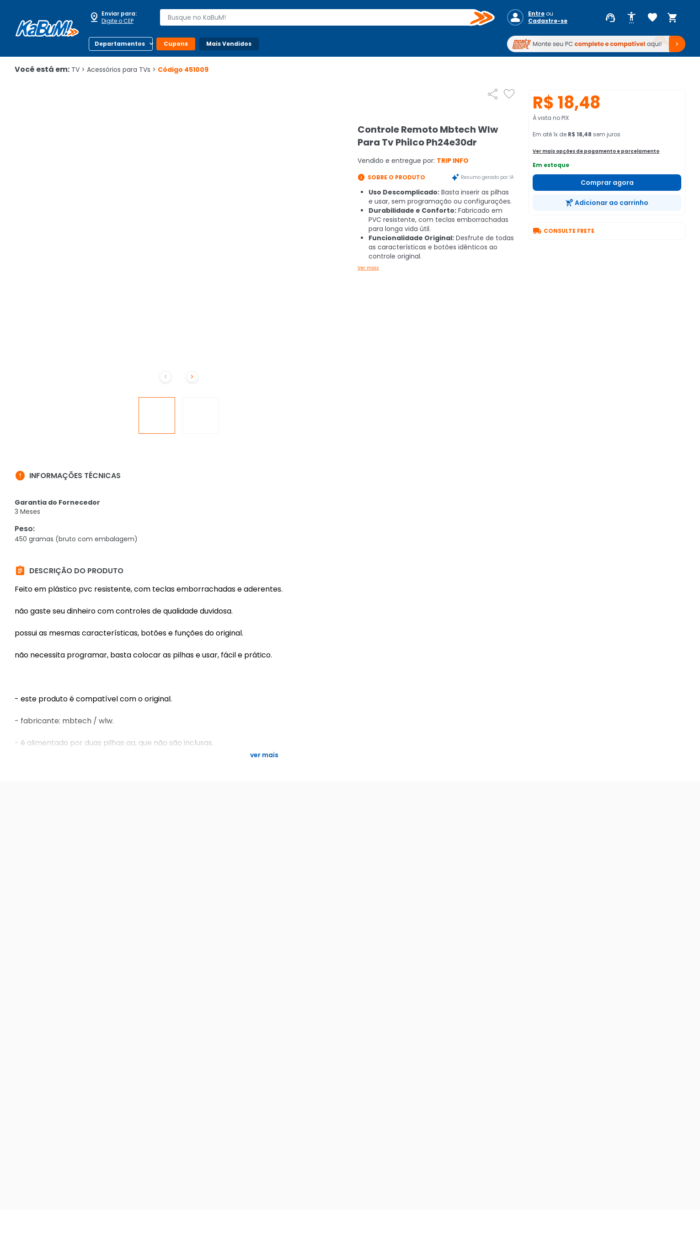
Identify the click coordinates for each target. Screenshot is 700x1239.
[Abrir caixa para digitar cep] (118, 17)
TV (78, 69)
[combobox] (320, 17)
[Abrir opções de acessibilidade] (631, 18)
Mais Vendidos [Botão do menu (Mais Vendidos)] (228, 44)
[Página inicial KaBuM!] (47, 28)
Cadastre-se (547, 21)
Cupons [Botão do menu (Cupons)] (176, 44)
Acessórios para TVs (121, 69)
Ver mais (368, 267)
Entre (536, 13)
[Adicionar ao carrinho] (607, 202)
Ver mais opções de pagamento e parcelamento (596, 151)
